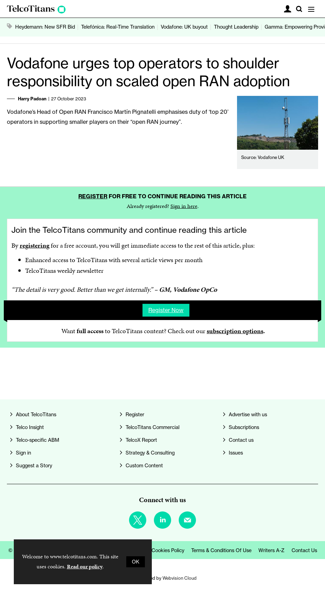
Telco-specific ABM (37, 440)
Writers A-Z (271, 550)
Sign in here (183, 206)
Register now (166, 310)
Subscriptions (244, 427)
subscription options (235, 331)
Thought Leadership (236, 27)
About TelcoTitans (36, 414)
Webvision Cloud (179, 578)
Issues (236, 453)
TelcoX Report (141, 440)
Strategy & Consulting (150, 453)
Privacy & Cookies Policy (156, 550)
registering (34, 245)
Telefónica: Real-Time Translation (118, 27)
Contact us (241, 440)
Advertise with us (248, 414)
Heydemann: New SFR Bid (45, 27)
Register (92, 196)
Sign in (23, 453)
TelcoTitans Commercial (152, 427)
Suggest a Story (34, 465)
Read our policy (84, 566)
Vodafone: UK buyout (184, 27)
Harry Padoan (32, 98)
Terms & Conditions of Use (221, 550)
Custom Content (144, 465)
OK (135, 562)
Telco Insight (30, 427)
